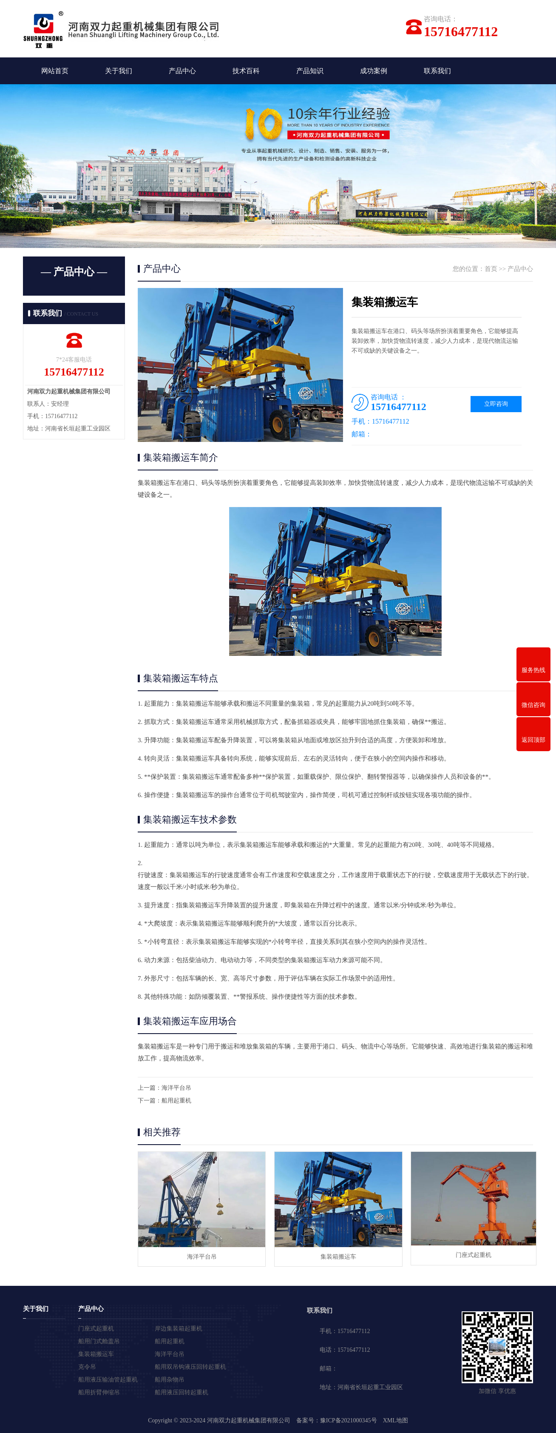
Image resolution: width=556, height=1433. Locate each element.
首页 (491, 269)
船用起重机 (176, 1101)
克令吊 (87, 1366)
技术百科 (246, 71)
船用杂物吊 (169, 1379)
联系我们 (437, 71)
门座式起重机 (469, 1256)
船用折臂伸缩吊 (99, 1392)
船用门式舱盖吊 (99, 1341)
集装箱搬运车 (335, 1256)
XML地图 (395, 1420)
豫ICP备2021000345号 (348, 1420)
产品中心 (182, 71)
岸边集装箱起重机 (178, 1328)
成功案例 (373, 71)
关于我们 (118, 71)
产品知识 (309, 71)
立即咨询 (496, 405)
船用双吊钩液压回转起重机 (190, 1366)
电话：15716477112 (345, 1349)
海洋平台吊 (176, 1088)
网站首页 (54, 71)
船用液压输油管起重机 (108, 1379)
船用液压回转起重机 (181, 1392)
